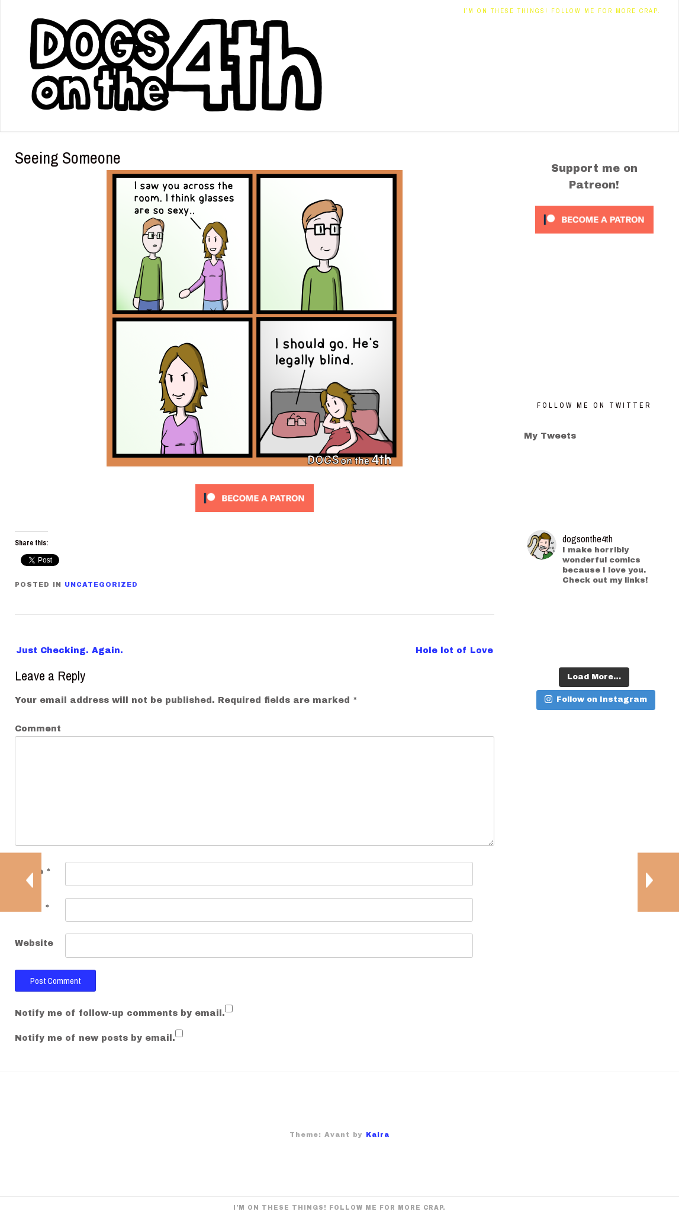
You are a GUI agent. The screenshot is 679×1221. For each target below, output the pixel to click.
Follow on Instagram (596, 699)
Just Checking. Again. (69, 650)
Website (34, 943)
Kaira (378, 1134)
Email (32, 907)
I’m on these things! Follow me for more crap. (562, 11)
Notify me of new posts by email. (95, 1038)
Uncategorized (101, 584)
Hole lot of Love (454, 650)
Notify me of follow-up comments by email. (120, 1013)
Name (33, 871)
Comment (38, 728)
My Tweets (550, 435)
